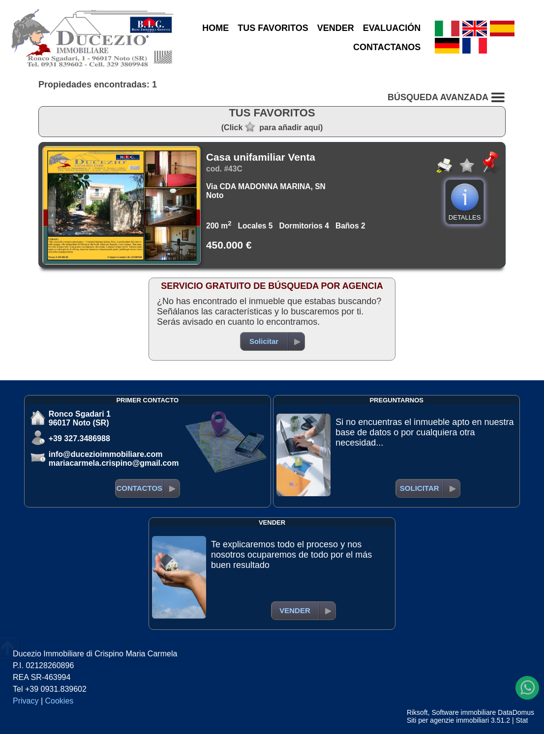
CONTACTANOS (387, 47)
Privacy (25, 701)
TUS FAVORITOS (273, 28)
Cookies (59, 701)
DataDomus (516, 712)
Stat (521, 720)
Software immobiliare (463, 712)
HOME (215, 28)
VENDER (335, 28)
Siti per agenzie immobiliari (448, 720)
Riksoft (417, 712)
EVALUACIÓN (392, 28)
